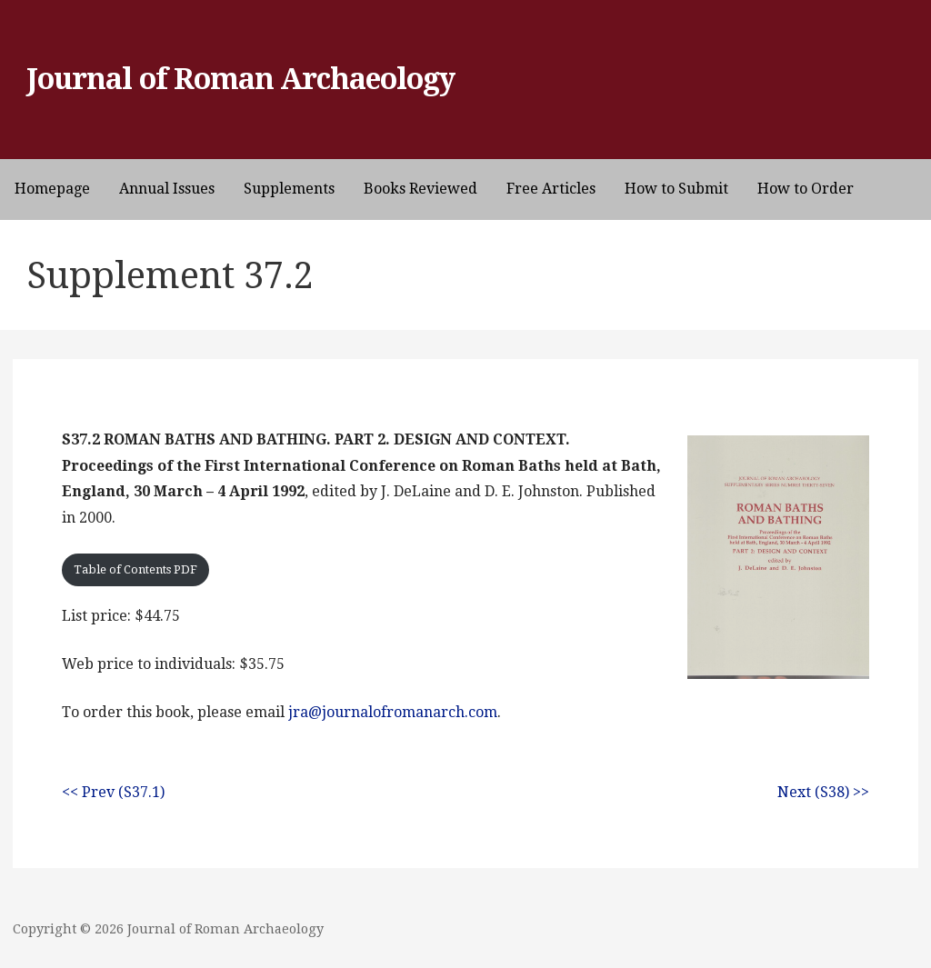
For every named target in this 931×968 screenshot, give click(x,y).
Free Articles (551, 188)
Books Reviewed (420, 188)
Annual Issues (167, 188)
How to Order (805, 188)
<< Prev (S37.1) (113, 792)
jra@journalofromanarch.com (392, 712)
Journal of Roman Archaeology (241, 79)
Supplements (289, 188)
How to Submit (676, 188)
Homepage (52, 188)
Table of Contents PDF (135, 569)
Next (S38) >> (823, 792)
